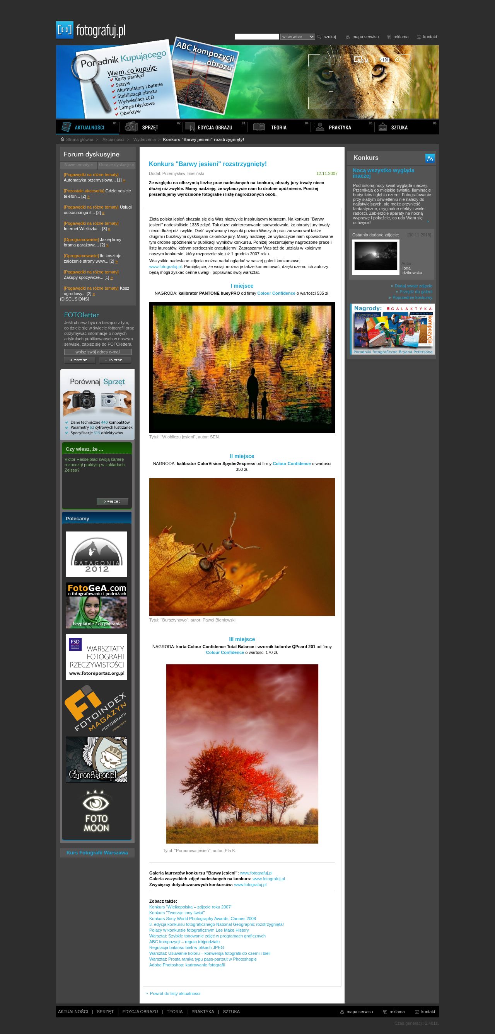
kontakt (430, 36)
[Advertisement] (392, 484)
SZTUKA (231, 1011)
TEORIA (175, 1011)
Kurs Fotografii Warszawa (97, 853)
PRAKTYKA (202, 1011)
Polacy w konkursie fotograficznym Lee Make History (199, 930)
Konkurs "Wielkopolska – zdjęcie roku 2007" (190, 907)
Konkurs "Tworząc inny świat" (177, 912)
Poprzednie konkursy (410, 297)
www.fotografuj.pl (165, 266)
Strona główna (76, 139)
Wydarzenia (144, 139)
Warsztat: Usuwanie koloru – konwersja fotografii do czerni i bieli (209, 953)
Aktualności (113, 139)
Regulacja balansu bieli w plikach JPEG (186, 947)
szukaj (330, 36)
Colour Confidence (276, 293)
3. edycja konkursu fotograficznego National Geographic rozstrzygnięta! (216, 924)
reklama (400, 36)
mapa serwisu (366, 36)
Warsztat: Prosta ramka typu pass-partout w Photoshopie (203, 959)
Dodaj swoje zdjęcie (411, 286)
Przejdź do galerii (414, 291)
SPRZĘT (105, 1011)
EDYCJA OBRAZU (140, 1011)
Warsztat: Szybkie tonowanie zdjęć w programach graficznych (207, 936)
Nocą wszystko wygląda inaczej (384, 173)
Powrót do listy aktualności (172, 993)
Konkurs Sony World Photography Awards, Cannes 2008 (202, 918)
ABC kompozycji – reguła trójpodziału (184, 941)
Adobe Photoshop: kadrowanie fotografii (187, 965)
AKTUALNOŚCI (73, 1011)
